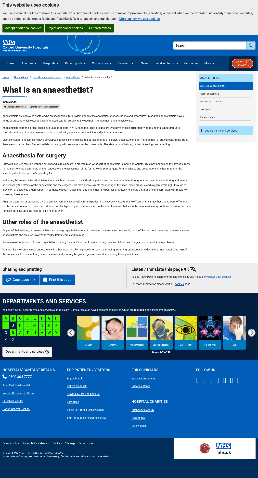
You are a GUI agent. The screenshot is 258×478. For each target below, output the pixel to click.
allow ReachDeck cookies (216, 277)
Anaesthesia (73, 77)
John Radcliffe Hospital (16, 385)
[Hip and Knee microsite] (210, 333)
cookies (179, 284)
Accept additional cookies (23, 28)
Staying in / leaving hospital (83, 394)
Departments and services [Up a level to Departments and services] (220, 130)
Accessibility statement (35, 443)
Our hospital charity (142, 410)
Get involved (138, 425)
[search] (251, 45)
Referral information (143, 378)
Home (5, 77)
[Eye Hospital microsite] (185, 333)
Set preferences (100, 28)
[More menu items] (210, 63)
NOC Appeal (138, 417)
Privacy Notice (10, 443)
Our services (21, 77)
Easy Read (73, 401)
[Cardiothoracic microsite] (137, 333)
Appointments (75, 378)
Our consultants (140, 386)
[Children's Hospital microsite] (161, 333)
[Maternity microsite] (112, 333)
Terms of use (85, 443)
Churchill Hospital (12, 401)
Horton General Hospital (16, 409)
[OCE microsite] (234, 333)
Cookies (57, 443)
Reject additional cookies (65, 28)
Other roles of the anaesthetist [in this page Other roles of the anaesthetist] (44, 107)
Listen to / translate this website (85, 409)
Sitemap (70, 443)
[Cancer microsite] (88, 333)
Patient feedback (77, 386)
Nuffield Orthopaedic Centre (18, 393)
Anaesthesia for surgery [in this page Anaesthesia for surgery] (15, 107)
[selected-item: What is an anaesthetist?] (226, 86)
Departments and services (47, 77)
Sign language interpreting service (86, 417)
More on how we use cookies (139, 19)
